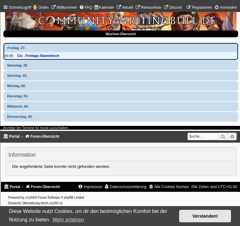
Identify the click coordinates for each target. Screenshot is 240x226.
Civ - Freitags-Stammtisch (38, 56)
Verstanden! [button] (205, 216)
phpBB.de (56, 203)
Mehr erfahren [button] (68, 219)
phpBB (30, 197)
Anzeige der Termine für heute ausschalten (35, 128)
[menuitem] (64, 7)
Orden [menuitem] (43, 7)
